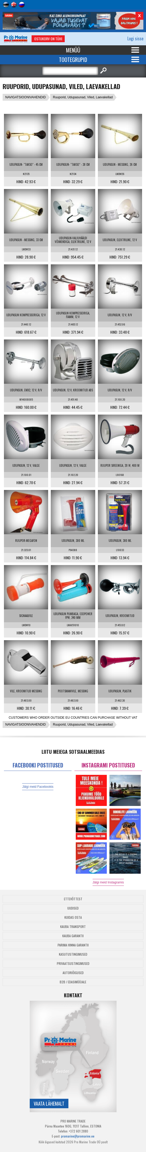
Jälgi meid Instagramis (108, 882)
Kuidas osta (73, 917)
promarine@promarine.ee (77, 1136)
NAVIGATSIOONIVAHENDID (25, 97)
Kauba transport (73, 926)
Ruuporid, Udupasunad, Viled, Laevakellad (83, 97)
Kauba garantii (73, 936)
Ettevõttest (73, 899)
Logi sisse (135, 38)
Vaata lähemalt (49, 1103)
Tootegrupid (73, 60)
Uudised (73, 908)
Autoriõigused (73, 972)
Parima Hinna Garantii (73, 945)
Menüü (73, 50)
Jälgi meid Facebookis (37, 787)
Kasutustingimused (73, 954)
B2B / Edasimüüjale (73, 982)
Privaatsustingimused (73, 963)
